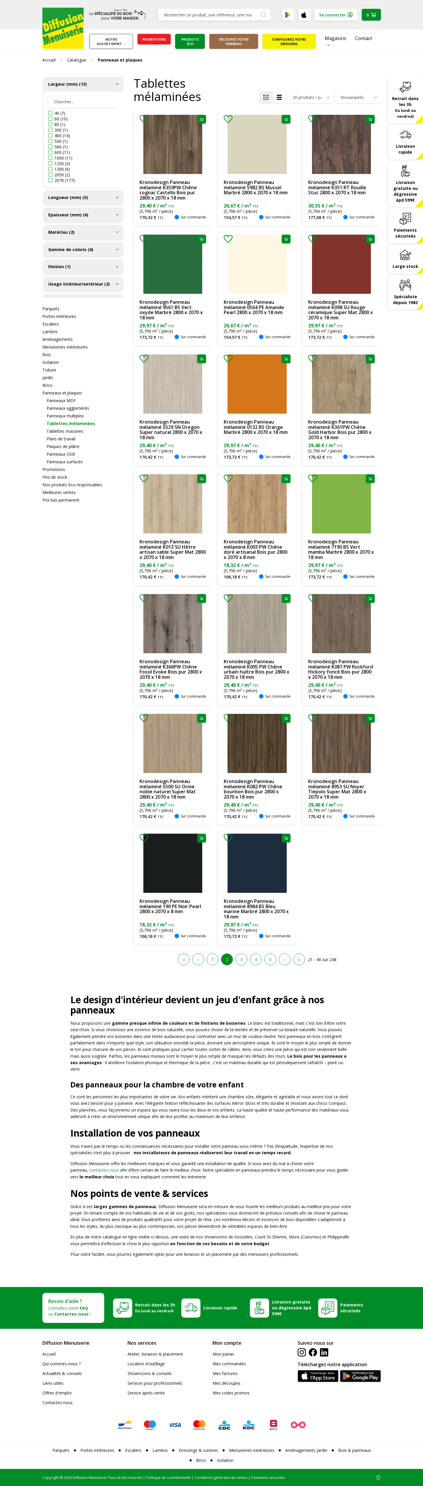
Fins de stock (54, 477)
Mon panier (223, 1354)
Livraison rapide (405, 149)
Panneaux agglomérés (68, 408)
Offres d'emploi (57, 1393)
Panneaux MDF (61, 400)
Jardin (47, 377)
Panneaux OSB (61, 454)
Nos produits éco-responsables (72, 484)
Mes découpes (226, 1383)
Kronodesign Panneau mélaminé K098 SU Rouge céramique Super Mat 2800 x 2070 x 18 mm (340, 310)
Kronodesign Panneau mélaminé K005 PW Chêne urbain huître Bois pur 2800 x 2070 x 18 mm (256, 669)
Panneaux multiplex (65, 416)
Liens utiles (53, 1383)
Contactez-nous (57, 1402)
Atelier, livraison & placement (155, 1354)
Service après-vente (146, 1393)
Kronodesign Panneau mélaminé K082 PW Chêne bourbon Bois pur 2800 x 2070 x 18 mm (253, 789)
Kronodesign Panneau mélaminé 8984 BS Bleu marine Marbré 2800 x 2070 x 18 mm (256, 909)
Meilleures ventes (59, 492)
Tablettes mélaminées (71, 423)
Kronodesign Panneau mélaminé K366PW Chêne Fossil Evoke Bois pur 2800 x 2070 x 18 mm (171, 669)
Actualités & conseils (62, 1373)
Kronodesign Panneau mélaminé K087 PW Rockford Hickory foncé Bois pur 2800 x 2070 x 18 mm (340, 669)
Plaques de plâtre (63, 446)
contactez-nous (104, 1170)
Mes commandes (229, 1363)
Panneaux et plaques (62, 393)
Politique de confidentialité (168, 1477)
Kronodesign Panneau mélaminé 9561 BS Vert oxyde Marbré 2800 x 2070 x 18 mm (171, 310)
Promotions (154, 39)
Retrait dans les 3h (405, 107)
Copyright (50, 1477)
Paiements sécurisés (405, 233)
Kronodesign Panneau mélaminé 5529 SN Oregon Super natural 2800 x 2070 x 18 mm (171, 430)
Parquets (50, 308)
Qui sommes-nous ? (61, 1363)
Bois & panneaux (354, 1450)
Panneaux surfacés (65, 462)
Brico (47, 385)
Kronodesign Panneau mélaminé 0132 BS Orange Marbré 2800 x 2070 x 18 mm (256, 427)
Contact (363, 38)
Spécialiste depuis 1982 (405, 299)
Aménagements (57, 339)
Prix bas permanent (60, 500)
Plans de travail (61, 439)
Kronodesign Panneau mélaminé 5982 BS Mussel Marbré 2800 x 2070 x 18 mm (256, 187)
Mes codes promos (231, 1393)
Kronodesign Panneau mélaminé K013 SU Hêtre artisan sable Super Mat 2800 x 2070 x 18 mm (173, 549)
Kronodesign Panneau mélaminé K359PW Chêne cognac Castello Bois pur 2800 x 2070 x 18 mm (168, 190)
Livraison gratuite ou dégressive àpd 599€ (405, 191)
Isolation (50, 362)
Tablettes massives (65, 431)
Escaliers (50, 324)
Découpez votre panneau (234, 41)
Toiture (49, 370)
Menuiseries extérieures (65, 347)
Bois (46, 354)
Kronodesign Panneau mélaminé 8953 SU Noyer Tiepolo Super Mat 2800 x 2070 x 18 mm (337, 789)
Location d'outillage (146, 1363)
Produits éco (190, 41)
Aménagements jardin (306, 1450)
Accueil (49, 1354)
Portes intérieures (59, 316)
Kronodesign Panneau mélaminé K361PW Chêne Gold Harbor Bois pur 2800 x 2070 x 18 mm (339, 430)
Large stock (405, 266)
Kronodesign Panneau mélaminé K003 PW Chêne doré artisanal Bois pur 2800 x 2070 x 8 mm (255, 549)
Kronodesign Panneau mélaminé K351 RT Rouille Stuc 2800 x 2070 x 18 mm (337, 187)
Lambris (50, 331)
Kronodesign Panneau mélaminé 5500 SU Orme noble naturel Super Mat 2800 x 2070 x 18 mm (168, 789)
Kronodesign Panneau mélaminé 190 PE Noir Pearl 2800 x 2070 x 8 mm (170, 906)
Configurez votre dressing (289, 41)
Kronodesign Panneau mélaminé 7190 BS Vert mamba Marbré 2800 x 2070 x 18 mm (341, 549)
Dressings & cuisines (198, 1450)
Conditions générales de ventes (221, 1477)
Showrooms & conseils (149, 1373)
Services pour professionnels (154, 1383)
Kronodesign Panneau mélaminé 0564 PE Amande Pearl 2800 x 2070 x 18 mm (254, 307)
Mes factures (225, 1373)
